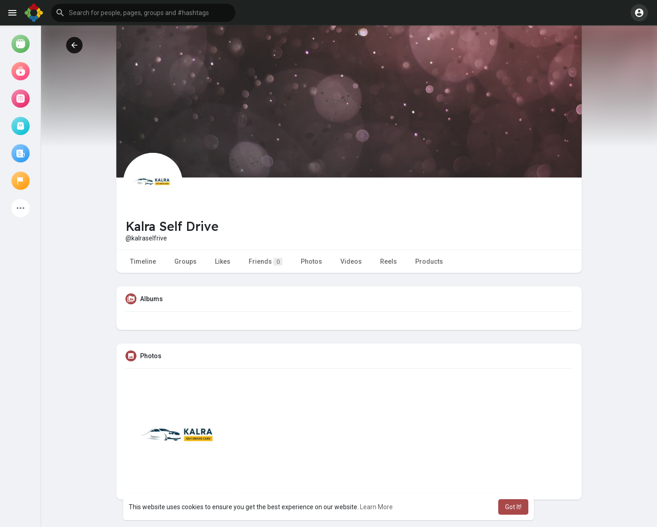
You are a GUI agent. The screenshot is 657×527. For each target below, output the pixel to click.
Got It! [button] (513, 507)
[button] (143, 13)
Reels (388, 261)
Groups (185, 261)
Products (429, 261)
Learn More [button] (376, 507)
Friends (265, 262)
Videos (351, 261)
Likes (222, 261)
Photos (311, 261)
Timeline (143, 261)
